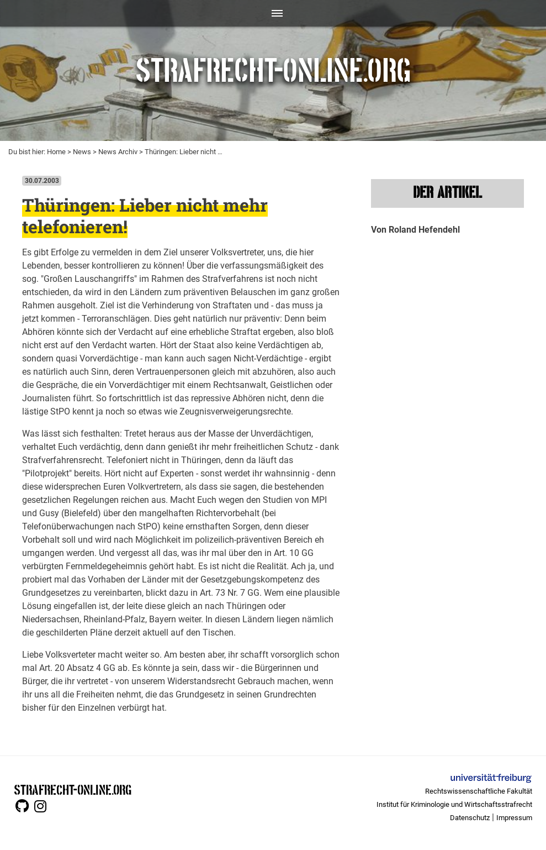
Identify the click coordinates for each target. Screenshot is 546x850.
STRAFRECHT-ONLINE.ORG (72, 788)
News (82, 152)
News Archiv (117, 152)
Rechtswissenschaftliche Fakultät (478, 791)
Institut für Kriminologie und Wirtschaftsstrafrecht (454, 804)
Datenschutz (470, 818)
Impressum (514, 818)
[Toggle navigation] (273, 13)
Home (56, 152)
